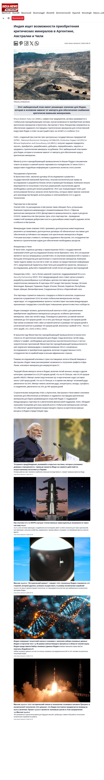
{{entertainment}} (63, 13)
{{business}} (26, 13)
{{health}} (50, 13)
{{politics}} (6, 13)
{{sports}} (76, 13)
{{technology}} (39, 13)
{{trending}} (87, 13)
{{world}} (15, 13)
